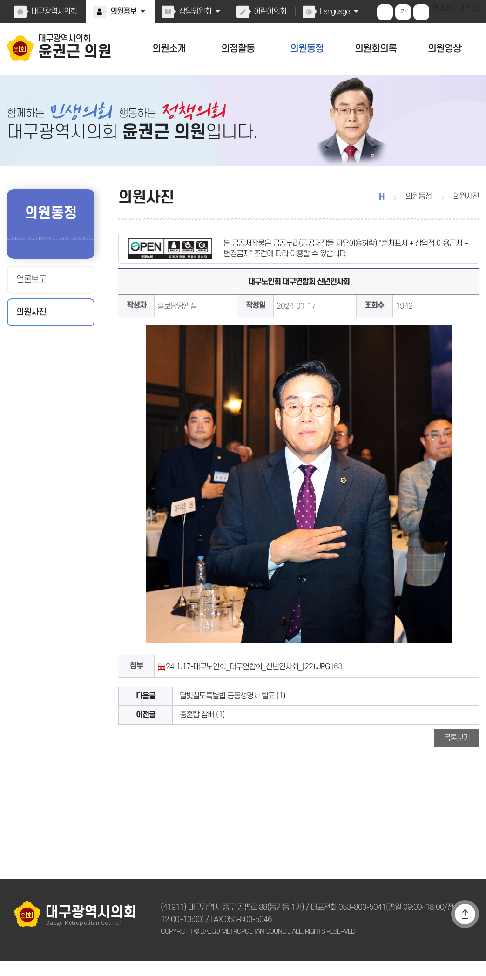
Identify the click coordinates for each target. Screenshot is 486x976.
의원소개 (169, 48)
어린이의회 (268, 11)
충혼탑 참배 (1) (201, 726)
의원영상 (444, 48)
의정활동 (238, 48)
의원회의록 (375, 48)
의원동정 (306, 48)
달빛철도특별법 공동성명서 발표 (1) (230, 705)
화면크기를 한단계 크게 (386, 12)
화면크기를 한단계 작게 (422, 12)
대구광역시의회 (53, 11)
